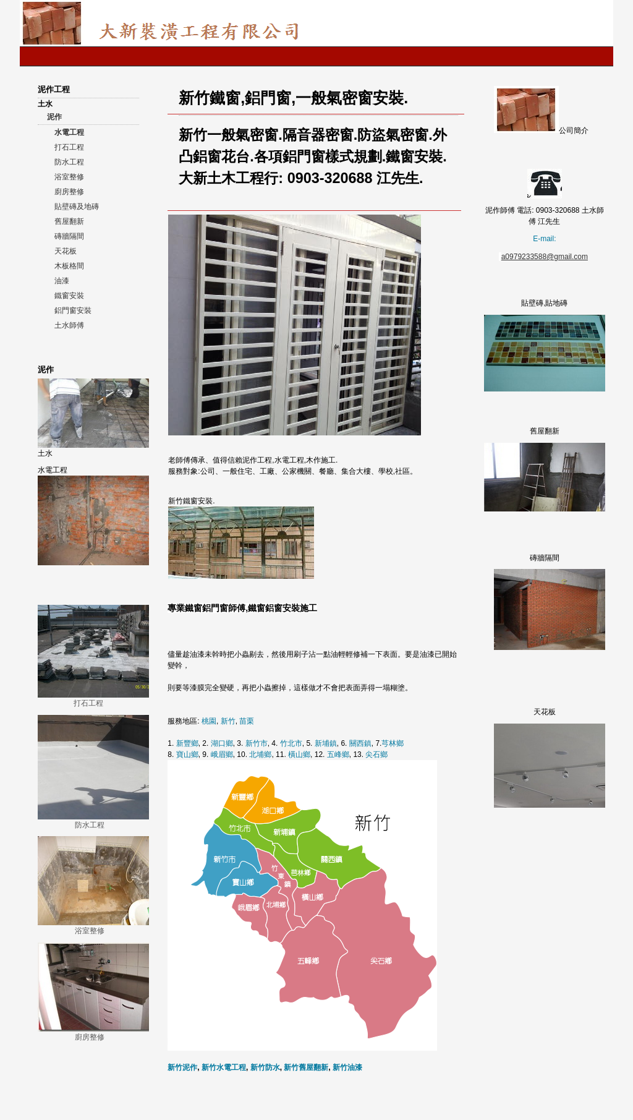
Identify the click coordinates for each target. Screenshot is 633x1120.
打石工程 (69, 147)
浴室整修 (69, 177)
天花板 (65, 251)
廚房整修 (69, 191)
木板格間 (69, 266)
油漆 (61, 280)
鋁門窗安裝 (72, 310)
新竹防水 (265, 1067)
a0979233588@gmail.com (544, 256)
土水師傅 (69, 325)
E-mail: (544, 238)
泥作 (54, 117)
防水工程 (69, 162)
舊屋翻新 (69, 221)
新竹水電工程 (224, 1067)
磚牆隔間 (69, 236)
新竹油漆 (347, 1067)
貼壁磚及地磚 (76, 206)
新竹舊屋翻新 (306, 1067)
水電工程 (69, 132)
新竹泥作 (182, 1067)
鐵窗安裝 (69, 295)
